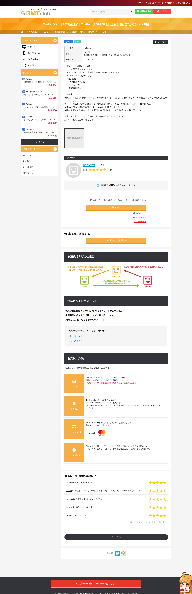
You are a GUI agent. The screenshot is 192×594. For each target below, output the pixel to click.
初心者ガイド (141, 213)
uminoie (69, 491)
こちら (105, 380)
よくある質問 (141, 217)
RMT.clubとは (28, 155)
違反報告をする (140, 222)
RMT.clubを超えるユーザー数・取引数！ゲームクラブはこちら (164, 3)
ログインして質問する (116, 240)
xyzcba (69, 507)
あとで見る (162, 42)
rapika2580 (70, 499)
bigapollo (69, 515)
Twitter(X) (87, 48)
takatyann (70, 482)
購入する (116, 207)
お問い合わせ (27, 173)
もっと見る (116, 537)
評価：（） (98, 170)
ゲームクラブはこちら (96, 583)
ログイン (162, 11)
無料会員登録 (144, 11)
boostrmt (89, 165)
